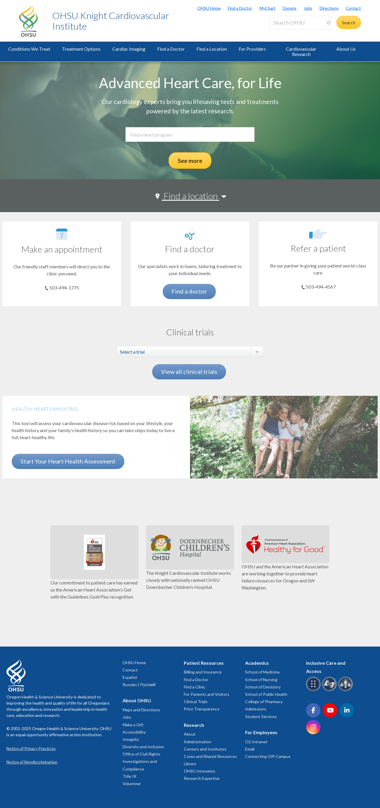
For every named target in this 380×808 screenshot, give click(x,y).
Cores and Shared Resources (210, 756)
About (190, 734)
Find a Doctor (240, 8)
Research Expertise (202, 778)
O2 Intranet (256, 741)
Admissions (255, 708)
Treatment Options (81, 49)
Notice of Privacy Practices (31, 748)
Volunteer (132, 783)
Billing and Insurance (203, 671)
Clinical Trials (196, 701)
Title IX (129, 776)
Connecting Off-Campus (268, 756)
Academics (257, 663)
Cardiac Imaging (128, 49)
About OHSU (137, 700)
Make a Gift (133, 724)
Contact (353, 8)
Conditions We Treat (29, 49)
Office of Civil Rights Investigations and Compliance (141, 761)
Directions (329, 8)
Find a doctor (189, 291)
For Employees (261, 732)
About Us (346, 49)
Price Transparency (201, 708)
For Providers (252, 49)
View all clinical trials (189, 371)
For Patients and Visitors (206, 694)
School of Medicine (262, 671)
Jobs (308, 8)
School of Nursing (261, 679)
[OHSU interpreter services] (346, 690)
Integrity (131, 739)
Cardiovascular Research (301, 51)
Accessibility (134, 731)
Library (190, 763)
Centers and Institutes (205, 748)
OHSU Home (209, 8)
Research (194, 725)
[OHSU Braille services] (314, 690)
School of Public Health (266, 694)
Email (250, 748)
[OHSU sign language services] (330, 690)
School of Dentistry (263, 686)
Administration (197, 741)
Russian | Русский (139, 684)
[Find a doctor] (190, 234)
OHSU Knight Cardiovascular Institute (110, 21)
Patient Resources (204, 663)
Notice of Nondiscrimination (31, 761)
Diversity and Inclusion (143, 746)
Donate (289, 8)
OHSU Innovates (199, 770)
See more (190, 160)
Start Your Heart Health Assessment (68, 461)
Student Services (261, 716)
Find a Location (211, 49)
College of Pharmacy (264, 701)
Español (130, 677)
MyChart (267, 8)
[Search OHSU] (300, 23)
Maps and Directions (141, 709)
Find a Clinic (194, 686)
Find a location (190, 195)
